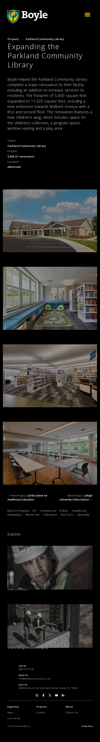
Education (50, 514)
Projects (13, 39)
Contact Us (72, 712)
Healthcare (79, 511)
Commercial (48, 511)
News (10, 712)
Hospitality (14, 514)
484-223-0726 (26, 669)
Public (64, 511)
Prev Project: (27, 497)
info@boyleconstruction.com (35, 678)
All (34, 511)
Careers (41, 712)
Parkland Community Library (44, 39)
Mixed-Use (32, 514)
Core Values (13, 718)
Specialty (83, 514)
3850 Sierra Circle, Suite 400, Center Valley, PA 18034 (48, 688)
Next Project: (76, 497)
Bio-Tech (67, 514)
